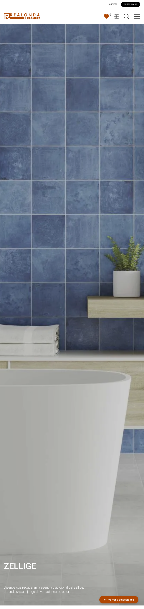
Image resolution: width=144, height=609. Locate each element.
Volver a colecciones (119, 599)
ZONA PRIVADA (130, 4)
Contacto (113, 4)
